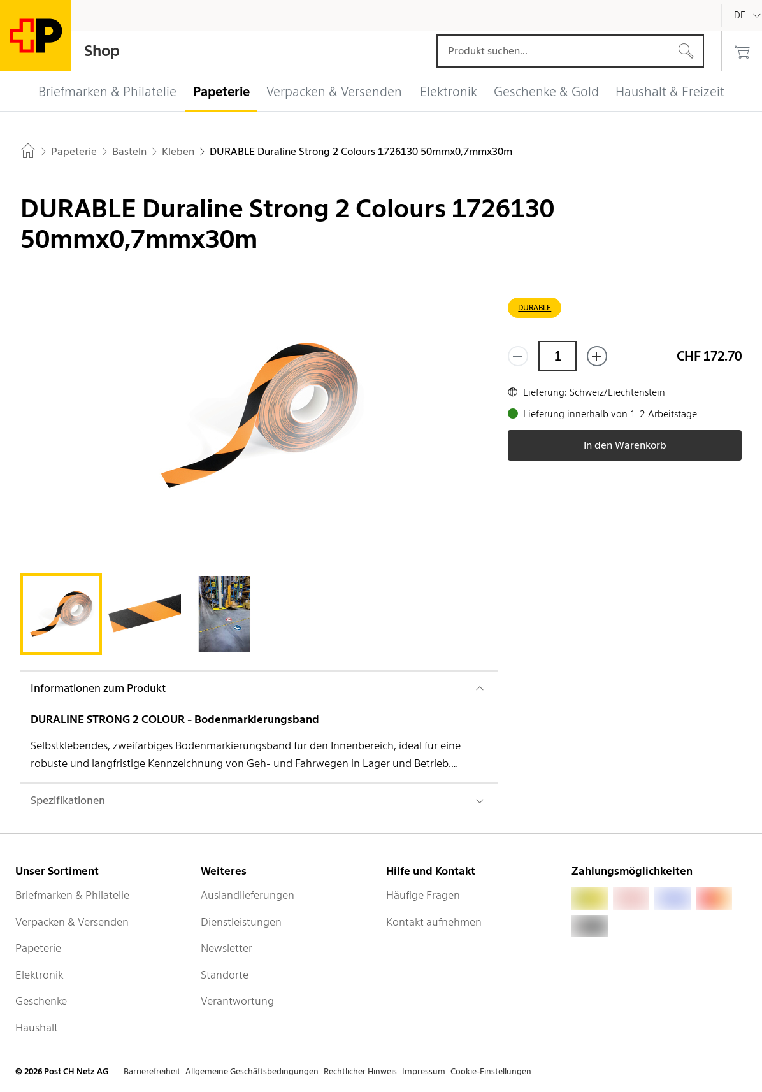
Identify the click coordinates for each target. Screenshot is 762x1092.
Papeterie (38, 948)
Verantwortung (237, 1001)
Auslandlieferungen (247, 895)
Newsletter (226, 948)
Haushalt (36, 1027)
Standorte (224, 974)
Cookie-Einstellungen (490, 1071)
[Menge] (557, 356)
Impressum (423, 1071)
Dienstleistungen (241, 922)
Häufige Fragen (423, 895)
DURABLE (534, 307)
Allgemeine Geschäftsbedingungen (252, 1071)
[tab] (61, 614)
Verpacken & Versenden (72, 922)
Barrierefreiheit (152, 1071)
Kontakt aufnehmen (434, 922)
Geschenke (41, 1001)
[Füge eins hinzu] (597, 356)
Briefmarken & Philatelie (72, 895)
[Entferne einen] (518, 356)
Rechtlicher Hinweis (360, 1071)
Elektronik (39, 974)
